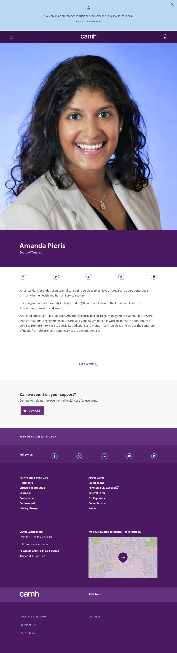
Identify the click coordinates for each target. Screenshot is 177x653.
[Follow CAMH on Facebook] (55, 456)
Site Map (95, 616)
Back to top (88, 364)
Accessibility (28, 633)
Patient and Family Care (34, 477)
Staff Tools (94, 594)
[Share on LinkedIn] (88, 277)
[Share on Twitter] (56, 277)
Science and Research (32, 487)
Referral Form (96, 493)
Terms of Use (28, 624)
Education (25, 493)
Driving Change (29, 508)
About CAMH (96, 477)
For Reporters (96, 498)
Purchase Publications (101, 487)
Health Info (26, 482)
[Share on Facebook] (23, 277)
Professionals (27, 498)
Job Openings (96, 482)
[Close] (172, 5)
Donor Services (97, 503)
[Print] (154, 277)
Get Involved (27, 503)
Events (92, 508)
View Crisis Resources (88, 21)
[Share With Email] (121, 277)
